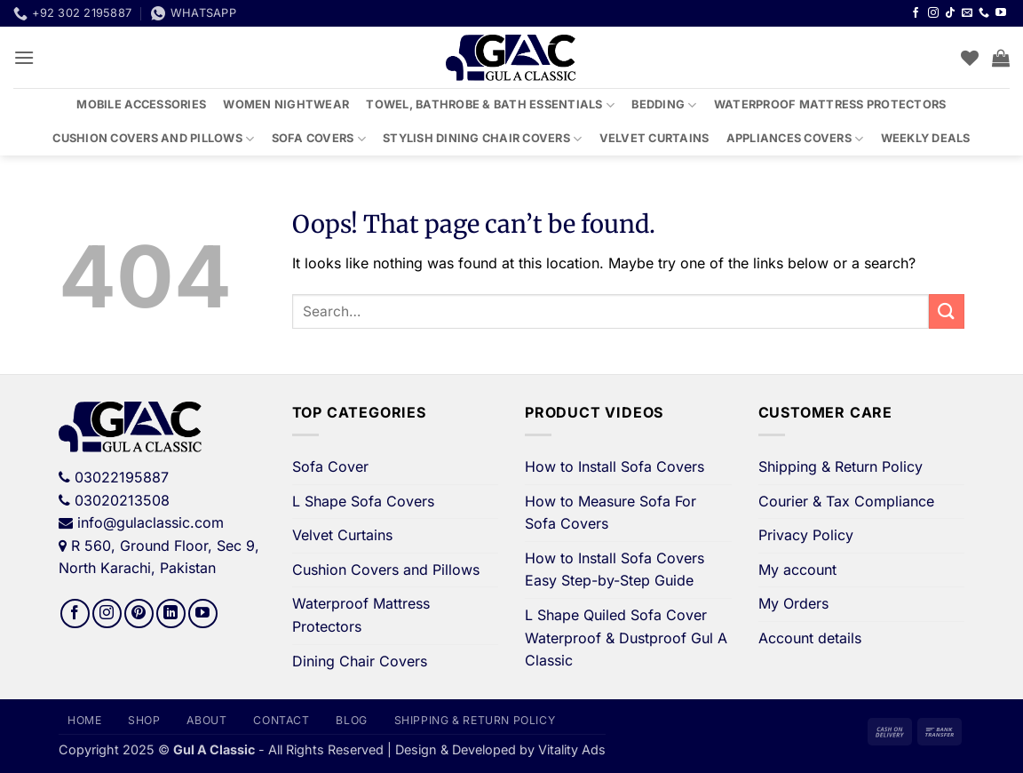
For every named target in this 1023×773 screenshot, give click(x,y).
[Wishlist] (970, 57)
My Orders (793, 603)
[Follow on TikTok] (950, 13)
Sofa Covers (319, 139)
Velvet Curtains (654, 138)
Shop (144, 720)
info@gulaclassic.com (150, 522)
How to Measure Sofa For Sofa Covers (610, 512)
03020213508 (122, 500)
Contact (281, 720)
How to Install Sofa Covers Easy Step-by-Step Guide (614, 569)
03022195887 (122, 477)
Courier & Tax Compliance (846, 501)
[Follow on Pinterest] (139, 613)
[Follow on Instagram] (933, 13)
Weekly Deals (926, 138)
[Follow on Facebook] (915, 13)
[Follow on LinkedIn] (171, 613)
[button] (24, 57)
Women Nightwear (286, 104)
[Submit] (946, 311)
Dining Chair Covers (359, 661)
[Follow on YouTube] (1000, 13)
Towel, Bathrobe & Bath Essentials (490, 105)
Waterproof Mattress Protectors (830, 104)
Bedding (663, 105)
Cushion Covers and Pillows (153, 139)
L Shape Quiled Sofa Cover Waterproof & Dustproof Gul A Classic (626, 637)
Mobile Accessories (141, 104)
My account (797, 569)
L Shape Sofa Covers (363, 501)
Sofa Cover (330, 466)
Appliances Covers (795, 139)
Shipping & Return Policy (840, 466)
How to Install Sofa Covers (614, 466)
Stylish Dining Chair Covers (482, 139)
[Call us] (984, 13)
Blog (351, 720)
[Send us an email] (967, 13)
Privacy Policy (805, 535)
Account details (809, 638)
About (206, 720)
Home (84, 720)
